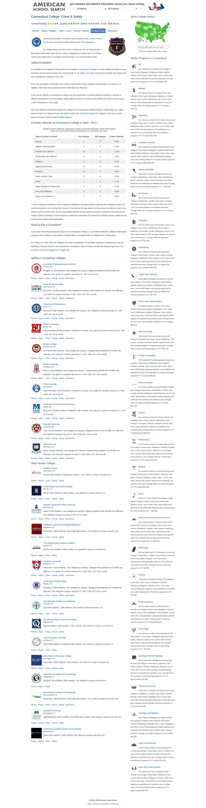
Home (89, 804)
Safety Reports (65, 117)
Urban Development (147, 743)
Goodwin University (51, 710)
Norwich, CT (47, 489)
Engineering (143, 247)
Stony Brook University (53, 284)
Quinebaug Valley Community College (59, 619)
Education (142, 220)
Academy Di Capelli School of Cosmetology (62, 729)
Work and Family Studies (149, 767)
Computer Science (146, 142)
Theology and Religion (148, 713)
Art (139, 64)
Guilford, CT (47, 546)
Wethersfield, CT (49, 677)
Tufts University (50, 384)
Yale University (49, 444)
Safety (61, 278)
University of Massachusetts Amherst (59, 264)
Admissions (112, 31)
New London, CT (49, 471)
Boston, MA (47, 327)
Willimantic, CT (48, 507)
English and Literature (148, 274)
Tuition (47, 278)
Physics (141, 575)
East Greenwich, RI (50, 695)
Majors (40, 278)
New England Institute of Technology (59, 692)
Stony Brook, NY (49, 287)
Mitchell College (50, 468)
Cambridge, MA (48, 427)
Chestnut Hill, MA (49, 347)
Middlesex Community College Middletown (62, 525)
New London (96, 38)
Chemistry (142, 115)
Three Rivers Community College (57, 486)
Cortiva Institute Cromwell (54, 638)
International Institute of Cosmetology (59, 674)
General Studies (145, 382)
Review (35, 31)
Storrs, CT (47, 307)
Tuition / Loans (64, 31)
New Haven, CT (49, 447)
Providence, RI (48, 367)
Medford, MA (47, 387)
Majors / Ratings (49, 31)
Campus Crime (98, 31)
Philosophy (143, 548)
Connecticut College (88, 69)
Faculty (54, 278)
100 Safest (64, 113)
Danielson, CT (48, 622)
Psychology (143, 629)
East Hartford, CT (49, 713)
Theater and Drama (147, 686)
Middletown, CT (48, 527)
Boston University (51, 324)
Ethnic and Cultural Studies (150, 301)
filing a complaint (78, 235)
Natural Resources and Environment (154, 517)
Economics (143, 193)
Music (141, 494)
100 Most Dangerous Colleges (53, 250)
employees (89, 42)
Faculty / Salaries (81, 31)
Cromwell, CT (48, 604)
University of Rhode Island (54, 581)
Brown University (50, 364)
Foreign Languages (146, 355)
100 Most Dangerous (89, 113)
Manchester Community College (57, 656)
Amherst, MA (47, 267)
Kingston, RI (47, 584)
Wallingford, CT (48, 731)
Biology (141, 88)
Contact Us (81, 99)
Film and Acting (145, 331)
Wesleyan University (52, 561)
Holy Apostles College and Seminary (59, 601)
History (141, 412)
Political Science (145, 602)
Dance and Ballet (145, 169)
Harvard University (51, 424)
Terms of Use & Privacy (101, 804)
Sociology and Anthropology (150, 656)
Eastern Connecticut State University (59, 505)
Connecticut (48, 42)
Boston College (50, 344)
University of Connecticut (54, 304)
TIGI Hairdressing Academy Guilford (59, 543)
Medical (141, 467)
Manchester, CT (49, 659)
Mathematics (144, 439)
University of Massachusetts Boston (59, 404)
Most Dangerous (38, 77)
